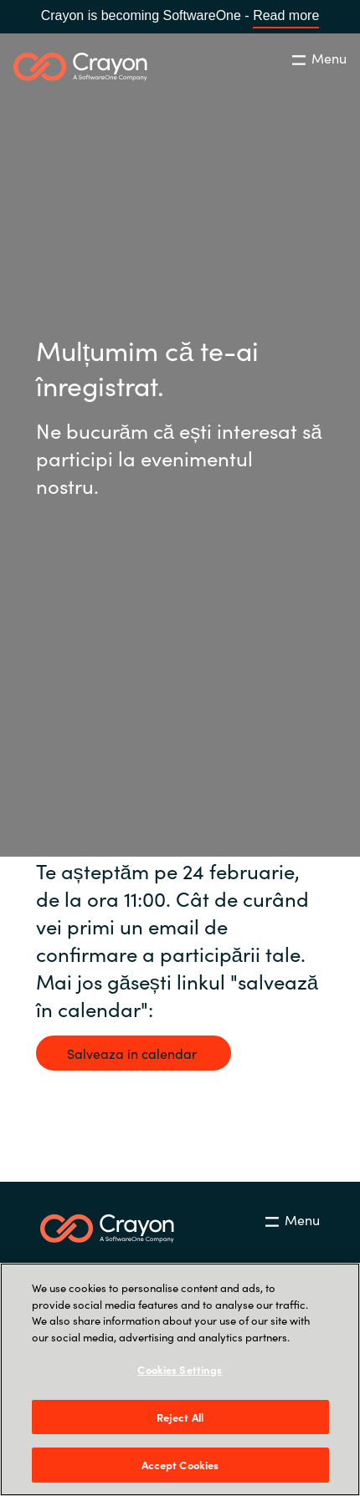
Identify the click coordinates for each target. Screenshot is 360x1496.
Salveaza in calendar (133, 1053)
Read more (286, 15)
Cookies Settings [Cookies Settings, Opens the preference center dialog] (179, 1369)
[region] (180, 1379)
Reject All (180, 1417)
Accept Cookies (180, 1465)
